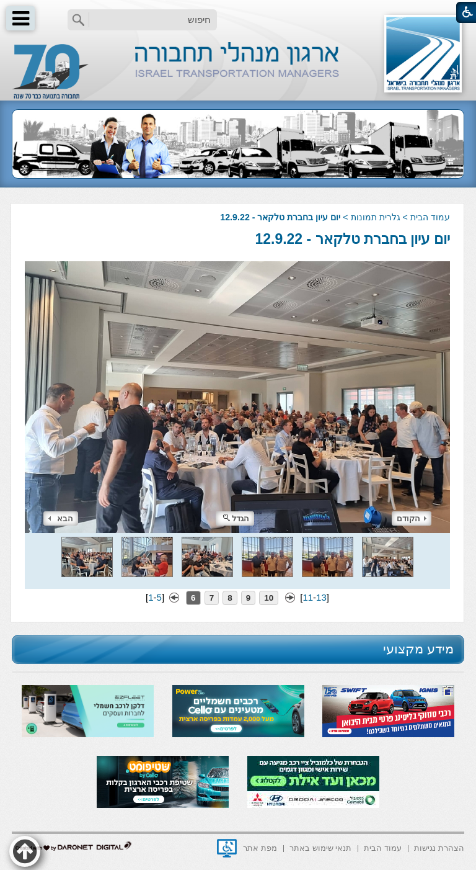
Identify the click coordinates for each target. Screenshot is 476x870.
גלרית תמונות (375, 217)
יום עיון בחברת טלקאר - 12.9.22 (352, 239)
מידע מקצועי (418, 649)
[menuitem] (439, 847)
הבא (60, 518)
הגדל (236, 518)
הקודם (411, 518)
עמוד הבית (430, 217)
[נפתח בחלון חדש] (227, 848)
